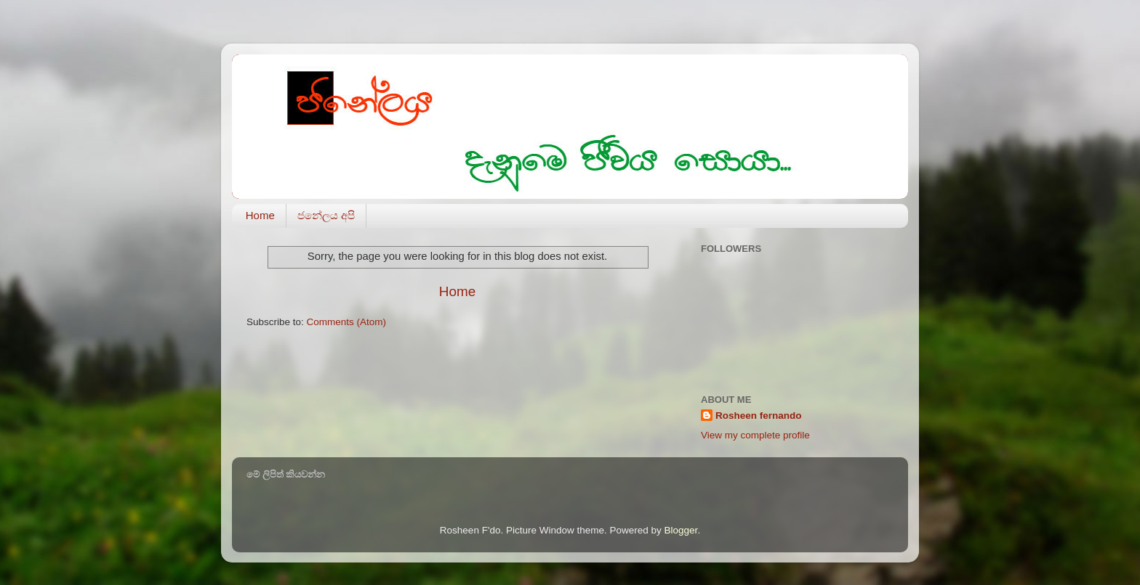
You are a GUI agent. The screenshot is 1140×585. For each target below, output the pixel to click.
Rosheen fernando (758, 415)
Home (260, 215)
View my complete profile (755, 435)
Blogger (681, 530)
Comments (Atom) (347, 321)
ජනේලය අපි (326, 215)
